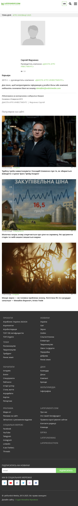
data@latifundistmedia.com (48, 88)
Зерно (43, 329)
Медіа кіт (7, 412)
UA (64, 3)
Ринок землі (8, 357)
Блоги (5, 374)
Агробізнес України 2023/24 (15, 322)
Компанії (44, 378)
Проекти (8, 317)
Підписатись (66, 470)
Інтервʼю (16, 167)
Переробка (45, 352)
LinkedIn (6, 444)
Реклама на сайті (10, 416)
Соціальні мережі (13, 424)
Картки (6, 397)
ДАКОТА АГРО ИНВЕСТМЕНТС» (50, 80)
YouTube (6, 432)
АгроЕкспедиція (10, 329)
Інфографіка (45, 391)
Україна (43, 322)
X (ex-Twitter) (8, 447)
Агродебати (8, 393)
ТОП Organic (8, 337)
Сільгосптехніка (47, 337)
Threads (6, 451)
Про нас (43, 412)
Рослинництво (9, 346)
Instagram (7, 440)
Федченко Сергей (37, 102)
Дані (42, 366)
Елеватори (45, 340)
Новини (45, 317)
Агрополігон (8, 325)
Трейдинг (7, 353)
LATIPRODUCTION (49, 443)
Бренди (43, 382)
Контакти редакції (48, 423)
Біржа (43, 432)
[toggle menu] (75, 4)
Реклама (8, 408)
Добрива (44, 356)
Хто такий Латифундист (50, 416)
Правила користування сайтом (53, 419)
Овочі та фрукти (47, 348)
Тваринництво (9, 350)
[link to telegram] (4, 482)
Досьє (42, 374)
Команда (44, 427)
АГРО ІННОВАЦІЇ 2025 (22, 15)
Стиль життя (8, 389)
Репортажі (7, 401)
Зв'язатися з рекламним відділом (17, 419)
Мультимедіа (47, 387)
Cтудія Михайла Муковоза (26, 499)
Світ (42, 325)
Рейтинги (7, 382)
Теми (6, 342)
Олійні (43, 333)
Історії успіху (8, 386)
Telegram (7, 436)
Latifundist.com (49, 408)
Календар (44, 370)
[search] (70, 4)
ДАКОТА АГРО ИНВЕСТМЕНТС (14, 102)
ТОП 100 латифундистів (13, 333)
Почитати (8, 366)
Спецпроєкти (18, 231)
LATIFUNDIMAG (48, 437)
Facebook (7, 429)
